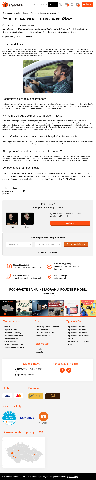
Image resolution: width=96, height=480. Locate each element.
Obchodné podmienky (12, 333)
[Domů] (3, 13)
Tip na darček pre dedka (77, 333)
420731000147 (66, 214)
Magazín (10, 13)
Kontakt (7, 327)
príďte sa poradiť (60, 278)
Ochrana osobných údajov (14, 348)
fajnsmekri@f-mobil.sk (60, 216)
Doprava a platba (10, 330)
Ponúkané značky (43, 330)
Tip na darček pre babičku (78, 330)
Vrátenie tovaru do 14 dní (14, 345)
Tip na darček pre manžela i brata (79, 342)
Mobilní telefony (22, 13)
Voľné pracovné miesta (45, 333)
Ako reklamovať (10, 342)
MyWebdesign (72, 477)
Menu (87, 4)
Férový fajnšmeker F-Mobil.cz (47, 327)
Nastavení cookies (43, 336)
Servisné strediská (11, 339)
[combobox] (19, 244)
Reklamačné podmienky (13, 336)
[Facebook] (62, 370)
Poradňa (39, 349)
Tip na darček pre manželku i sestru (79, 337)
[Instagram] (68, 370)
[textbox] (19, 244)
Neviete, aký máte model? (48, 253)
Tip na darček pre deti (76, 327)
